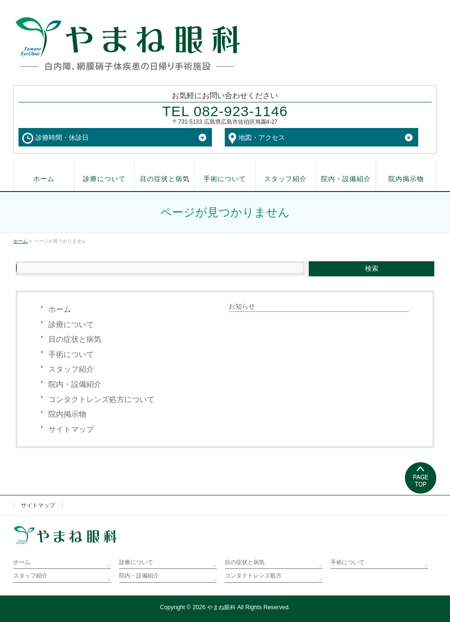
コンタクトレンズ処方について (101, 399)
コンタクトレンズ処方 (253, 575)
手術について (71, 354)
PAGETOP (421, 478)
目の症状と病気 (74, 339)
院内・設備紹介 (74, 384)
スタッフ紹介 (71, 369)
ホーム (59, 309)
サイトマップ (71, 429)
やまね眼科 (221, 607)
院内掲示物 (67, 414)
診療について (71, 324)
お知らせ (242, 306)
